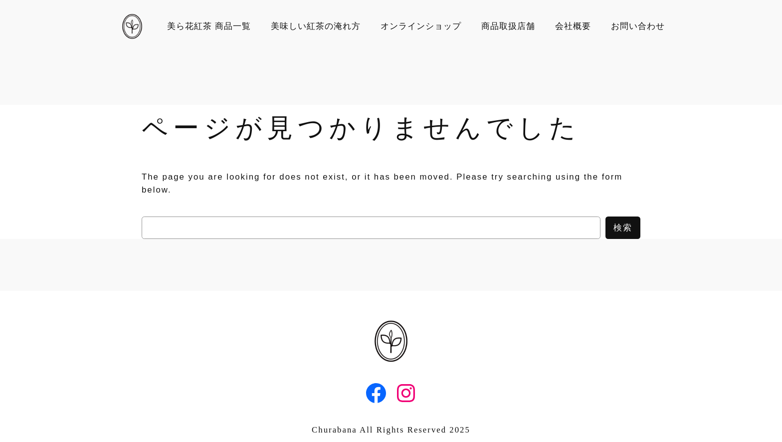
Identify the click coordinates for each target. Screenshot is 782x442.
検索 (622, 227)
